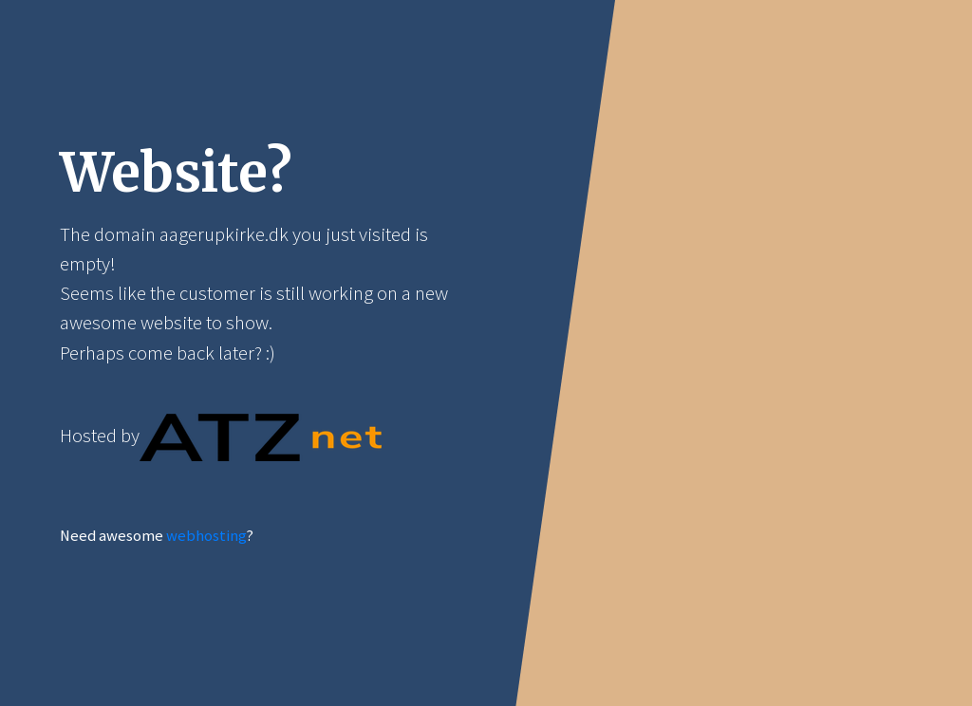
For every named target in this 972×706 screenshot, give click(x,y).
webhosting (206, 536)
